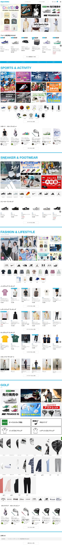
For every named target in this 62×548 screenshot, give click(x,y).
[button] (61, 46)
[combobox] (31, 2)
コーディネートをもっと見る (31, 375)
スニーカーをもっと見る (31, 222)
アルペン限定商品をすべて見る (31, 56)
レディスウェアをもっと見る (31, 329)
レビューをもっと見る (31, 148)
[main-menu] (60, 2)
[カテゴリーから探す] (43, 2)
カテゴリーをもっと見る (31, 121)
